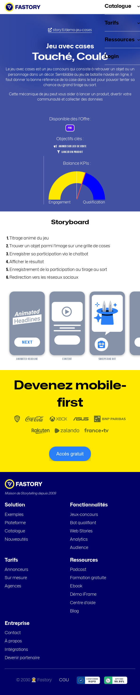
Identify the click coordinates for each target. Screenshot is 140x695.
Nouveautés (16, 539)
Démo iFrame (83, 594)
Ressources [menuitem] (122, 39)
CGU (64, 680)
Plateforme (15, 523)
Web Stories (81, 531)
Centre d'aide (82, 603)
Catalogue (15, 531)
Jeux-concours (84, 515)
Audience (79, 548)
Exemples (14, 515)
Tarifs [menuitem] (122, 22)
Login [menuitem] (112, 56)
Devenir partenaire (22, 658)
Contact (13, 633)
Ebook (76, 586)
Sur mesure (16, 578)
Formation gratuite (88, 578)
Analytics (79, 539)
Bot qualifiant (83, 523)
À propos (13, 641)
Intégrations (16, 650)
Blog (74, 611)
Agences (13, 586)
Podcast (78, 570)
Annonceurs (16, 570)
